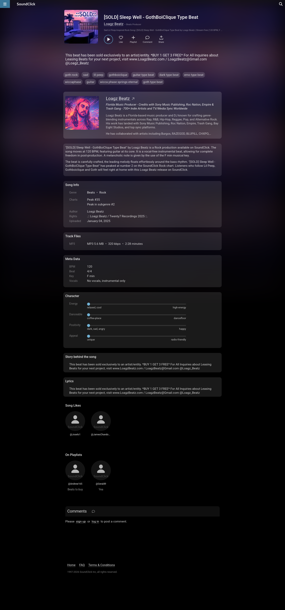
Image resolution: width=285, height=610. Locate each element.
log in (95, 521)
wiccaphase (73, 82)
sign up (81, 521)
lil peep (98, 75)
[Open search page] (281, 4)
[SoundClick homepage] (26, 4)
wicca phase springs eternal (119, 82)
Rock (102, 192)
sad (85, 75)
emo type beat (193, 75)
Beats (91, 192)
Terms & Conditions (101, 565)
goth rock (71, 75)
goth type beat (153, 82)
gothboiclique (118, 75)
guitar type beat (143, 75)
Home (71, 565)
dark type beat (169, 75)
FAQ (82, 565)
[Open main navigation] (5, 4)
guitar (90, 82)
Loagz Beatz (114, 24)
